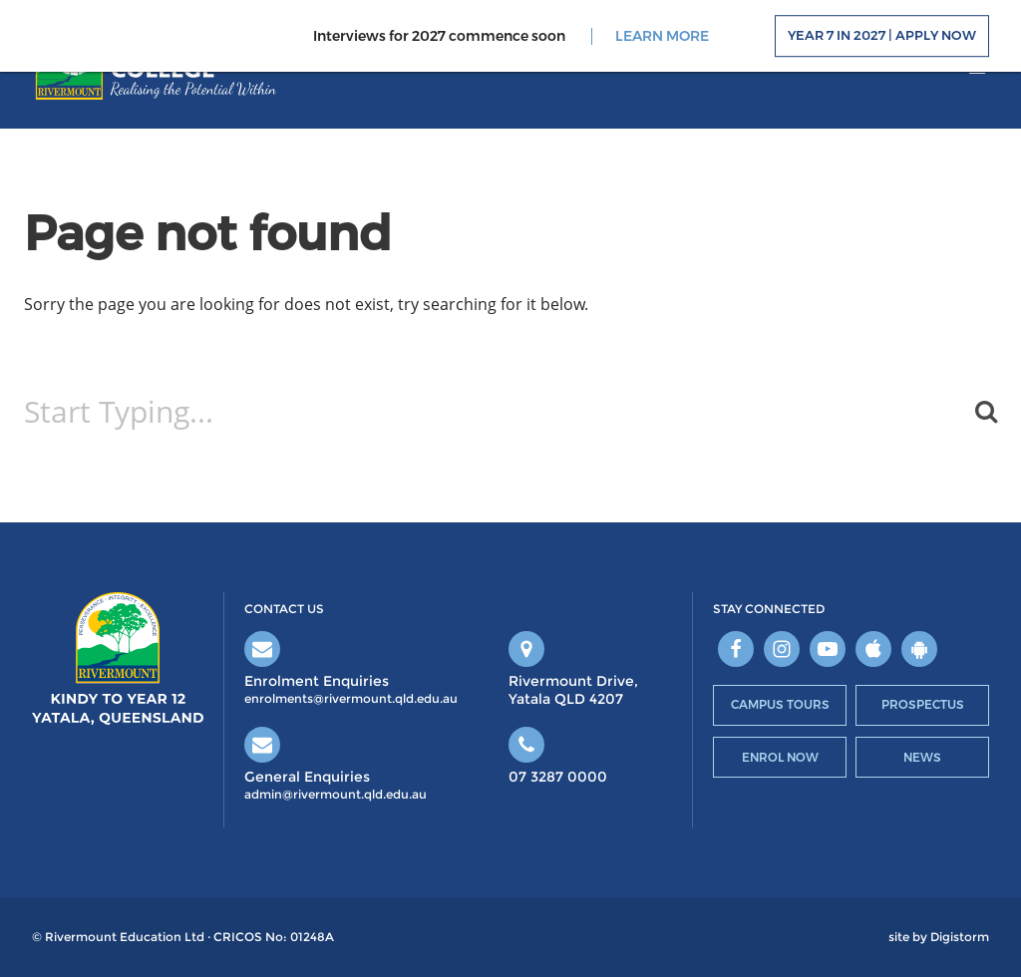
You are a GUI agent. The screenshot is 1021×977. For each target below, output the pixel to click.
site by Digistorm (938, 937)
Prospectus (922, 704)
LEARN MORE (662, 36)
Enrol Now (780, 757)
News (922, 757)
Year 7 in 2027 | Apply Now (882, 36)
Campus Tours (780, 704)
